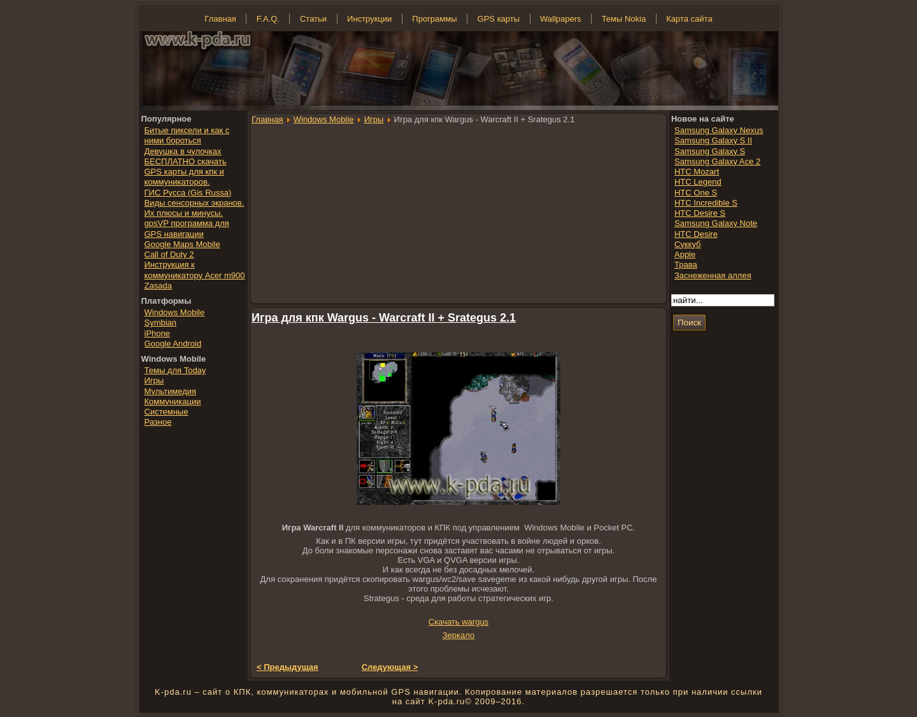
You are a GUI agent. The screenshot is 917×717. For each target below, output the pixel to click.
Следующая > (390, 667)
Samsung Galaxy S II (713, 140)
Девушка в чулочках (183, 151)
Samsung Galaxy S (709, 151)
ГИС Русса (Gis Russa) (188, 192)
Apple (684, 254)
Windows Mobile (324, 119)
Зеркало (458, 635)
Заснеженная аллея (712, 275)
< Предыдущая (287, 667)
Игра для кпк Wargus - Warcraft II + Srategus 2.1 (384, 317)
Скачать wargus (458, 622)
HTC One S (695, 192)
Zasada (158, 285)
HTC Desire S (699, 213)
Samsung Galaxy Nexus (718, 130)
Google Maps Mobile (182, 244)
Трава (685, 264)
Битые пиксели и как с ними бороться (187, 135)
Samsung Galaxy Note (715, 223)
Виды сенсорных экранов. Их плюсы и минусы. (195, 208)
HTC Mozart (696, 171)
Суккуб (687, 244)
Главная (267, 119)
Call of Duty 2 (169, 254)
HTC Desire (696, 234)
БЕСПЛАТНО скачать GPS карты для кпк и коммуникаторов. (186, 172)
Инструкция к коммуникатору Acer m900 (195, 270)
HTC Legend (698, 182)
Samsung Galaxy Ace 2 (717, 161)
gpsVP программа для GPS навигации (187, 228)
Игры (374, 119)
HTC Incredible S (705, 203)
